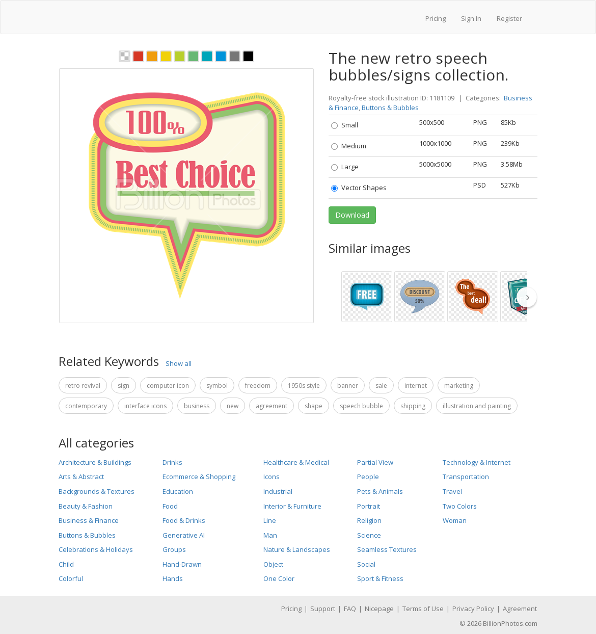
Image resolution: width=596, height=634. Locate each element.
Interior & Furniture (292, 506)
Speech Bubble (361, 406)
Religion (369, 520)
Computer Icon (168, 385)
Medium (348, 145)
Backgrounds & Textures (96, 491)
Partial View (375, 462)
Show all (179, 363)
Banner (347, 385)
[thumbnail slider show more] (529, 297)
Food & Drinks (183, 520)
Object (273, 564)
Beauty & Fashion (86, 506)
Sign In (471, 18)
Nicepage (379, 608)
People (368, 476)
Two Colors (460, 506)
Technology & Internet (476, 462)
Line (269, 520)
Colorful (71, 578)
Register (509, 18)
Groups (174, 549)
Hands (172, 578)
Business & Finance (89, 520)
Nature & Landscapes (296, 549)
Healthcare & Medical (296, 462)
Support (322, 608)
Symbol (217, 385)
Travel (452, 491)
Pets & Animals (380, 491)
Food (170, 506)
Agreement (271, 406)
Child (66, 564)
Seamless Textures (387, 549)
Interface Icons (145, 406)
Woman (455, 520)
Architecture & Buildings (95, 462)
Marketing (458, 385)
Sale (381, 385)
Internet (415, 385)
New (232, 406)
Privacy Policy (473, 608)
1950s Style (304, 385)
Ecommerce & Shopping (198, 476)
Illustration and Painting (477, 406)
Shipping (412, 406)
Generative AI (183, 535)
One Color (278, 578)
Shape (313, 406)
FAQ (350, 608)
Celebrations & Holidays (96, 549)
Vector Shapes (359, 187)
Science (369, 535)
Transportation (466, 476)
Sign (123, 385)
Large (345, 166)
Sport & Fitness (380, 578)
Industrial (277, 491)
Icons (271, 476)
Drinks (172, 462)
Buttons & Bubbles (390, 107)
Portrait (368, 506)
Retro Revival (82, 385)
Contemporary (86, 406)
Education (177, 491)
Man (270, 535)
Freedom (257, 385)
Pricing (435, 18)
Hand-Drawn (182, 564)
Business (196, 406)
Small (344, 124)
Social (366, 564)
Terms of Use (423, 608)
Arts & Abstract (81, 476)
